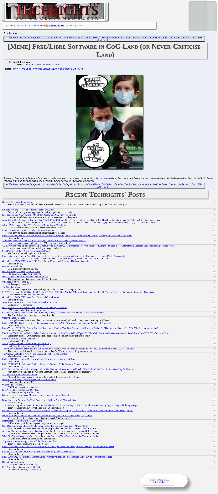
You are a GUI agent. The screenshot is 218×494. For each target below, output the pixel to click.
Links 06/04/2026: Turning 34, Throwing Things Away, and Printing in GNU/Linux (39, 360)
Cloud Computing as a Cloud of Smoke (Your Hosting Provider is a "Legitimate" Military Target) (45, 426)
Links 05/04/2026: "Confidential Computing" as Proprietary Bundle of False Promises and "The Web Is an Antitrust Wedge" (57, 457)
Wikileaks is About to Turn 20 (15, 282)
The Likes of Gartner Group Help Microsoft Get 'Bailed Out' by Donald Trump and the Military (54, 38)
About (19, 25)
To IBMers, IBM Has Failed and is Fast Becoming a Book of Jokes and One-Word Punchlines (44, 241)
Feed (79, 25)
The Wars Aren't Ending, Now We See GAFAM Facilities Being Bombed (34, 354)
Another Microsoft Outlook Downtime (19, 375)
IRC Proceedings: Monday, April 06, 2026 (21, 272)
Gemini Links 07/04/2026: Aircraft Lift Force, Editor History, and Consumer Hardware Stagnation (46, 262)
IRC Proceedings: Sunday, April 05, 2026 (20, 390)
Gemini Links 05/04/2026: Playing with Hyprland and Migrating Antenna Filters (38, 452)
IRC (26, 25)
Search (72, 25)
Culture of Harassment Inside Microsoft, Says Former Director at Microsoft (36, 396)
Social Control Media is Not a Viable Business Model (26, 251)
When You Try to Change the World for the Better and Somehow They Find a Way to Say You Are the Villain (51, 437)
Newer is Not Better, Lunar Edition (18, 202)
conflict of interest (101, 179)
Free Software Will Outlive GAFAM (18, 339)
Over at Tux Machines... (13, 267)
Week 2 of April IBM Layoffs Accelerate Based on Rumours (29, 380)
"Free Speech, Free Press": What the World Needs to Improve (29, 303)
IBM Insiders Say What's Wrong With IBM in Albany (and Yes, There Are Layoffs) (39, 215)
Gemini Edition (38, 25)
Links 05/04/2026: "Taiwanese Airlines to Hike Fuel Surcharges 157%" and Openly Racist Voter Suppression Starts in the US (58, 447)
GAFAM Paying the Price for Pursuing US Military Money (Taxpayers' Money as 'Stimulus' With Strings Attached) (53, 313)
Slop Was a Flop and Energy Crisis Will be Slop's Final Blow (29, 442)
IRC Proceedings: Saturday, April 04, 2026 (21, 468)
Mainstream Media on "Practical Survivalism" (22, 421)
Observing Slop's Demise (13, 318)
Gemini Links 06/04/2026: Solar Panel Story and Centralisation (30, 298)
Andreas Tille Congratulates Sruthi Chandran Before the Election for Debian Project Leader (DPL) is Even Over (52, 432)
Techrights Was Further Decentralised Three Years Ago (26, 344)
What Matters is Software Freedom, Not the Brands (25, 277)
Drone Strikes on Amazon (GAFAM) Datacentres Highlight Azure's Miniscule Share (40, 401)
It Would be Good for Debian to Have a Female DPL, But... (28, 210)
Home (10, 25)
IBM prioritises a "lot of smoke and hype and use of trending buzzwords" (34, 308)
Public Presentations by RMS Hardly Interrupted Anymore (28, 231)
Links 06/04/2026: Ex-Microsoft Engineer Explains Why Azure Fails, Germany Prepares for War (45, 365)
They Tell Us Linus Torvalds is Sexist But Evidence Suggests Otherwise (48, 69)
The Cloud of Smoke (11, 287)
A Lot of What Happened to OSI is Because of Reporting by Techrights (34, 226)
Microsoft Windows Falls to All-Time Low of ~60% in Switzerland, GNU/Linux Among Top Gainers (47, 416)
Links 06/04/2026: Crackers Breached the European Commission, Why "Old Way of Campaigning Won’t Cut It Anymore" (56, 323)
